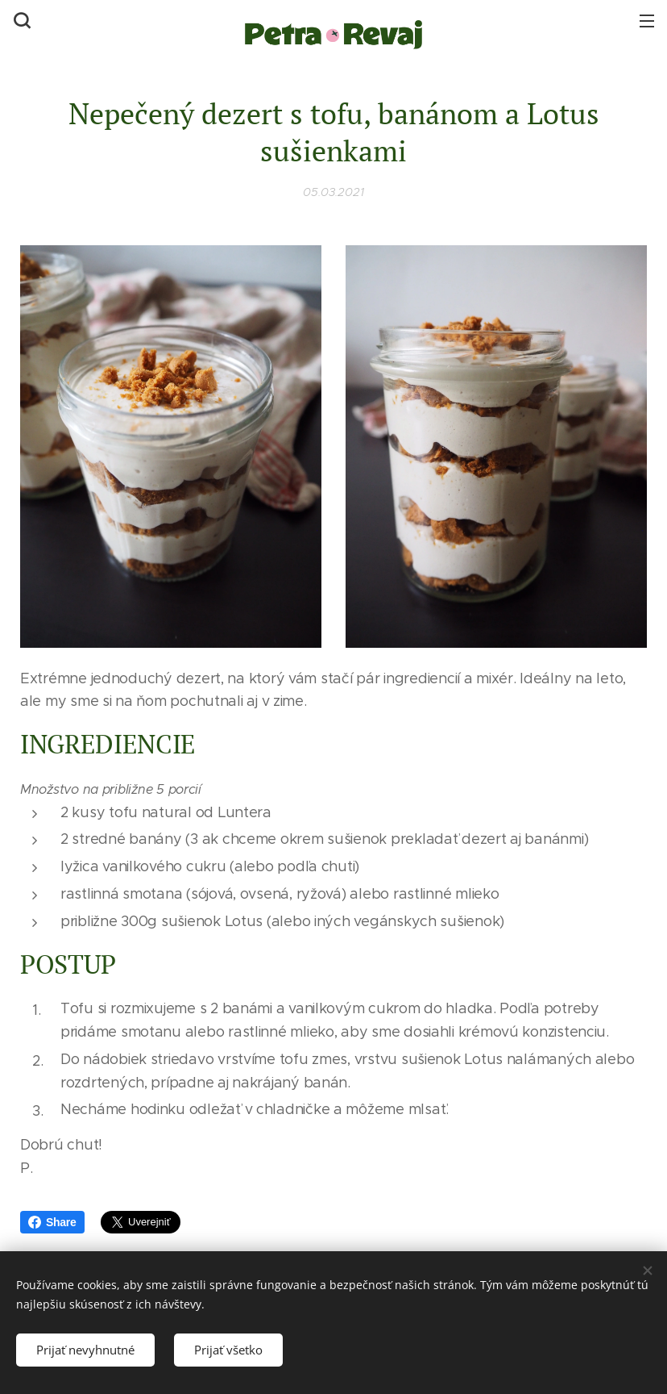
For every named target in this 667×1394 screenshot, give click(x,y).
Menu (647, 21)
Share (52, 1222)
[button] (20, 20)
